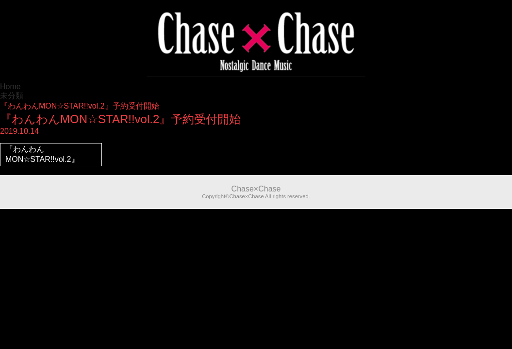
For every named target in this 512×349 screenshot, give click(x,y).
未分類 (11, 96)
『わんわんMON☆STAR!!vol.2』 (42, 154)
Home (10, 86)
